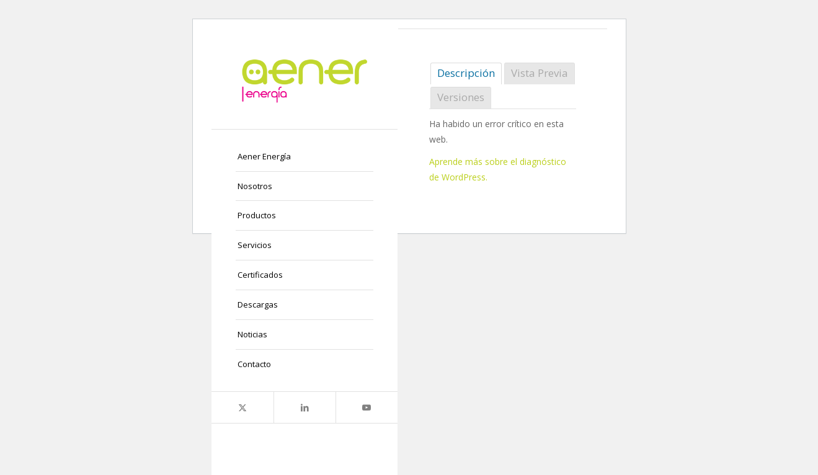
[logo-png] (304, 78)
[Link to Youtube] (367, 407)
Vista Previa (539, 73)
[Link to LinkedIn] (304, 407)
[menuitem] (304, 157)
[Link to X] (242, 407)
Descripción (466, 73)
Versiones (460, 97)
